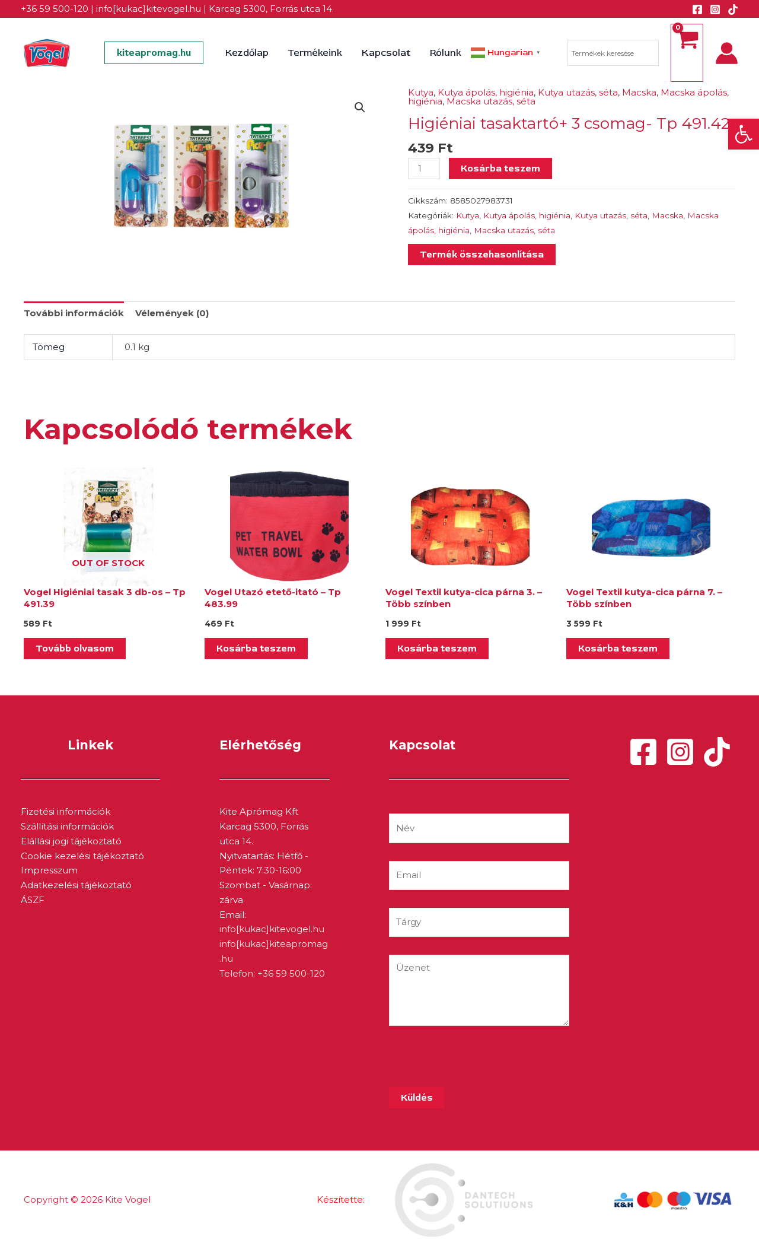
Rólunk (445, 53)
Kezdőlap (247, 53)
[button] (743, 134)
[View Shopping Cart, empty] (687, 53)
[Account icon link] (726, 53)
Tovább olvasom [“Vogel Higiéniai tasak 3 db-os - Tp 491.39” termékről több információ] (75, 648)
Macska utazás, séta (491, 101)
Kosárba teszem (500, 168)
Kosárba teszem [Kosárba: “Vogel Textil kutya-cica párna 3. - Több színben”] (437, 648)
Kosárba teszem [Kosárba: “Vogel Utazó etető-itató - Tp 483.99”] (256, 648)
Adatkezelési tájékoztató (76, 885)
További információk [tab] (74, 313)
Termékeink (315, 53)
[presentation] (479, 1064)
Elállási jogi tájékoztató (71, 841)
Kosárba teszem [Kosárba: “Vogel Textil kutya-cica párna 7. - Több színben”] (618, 648)
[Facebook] (697, 9)
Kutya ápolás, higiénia (486, 92)
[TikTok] (733, 9)
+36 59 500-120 (54, 8)
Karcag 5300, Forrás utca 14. (271, 8)
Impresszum (49, 870)
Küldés (417, 1098)
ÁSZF (32, 899)
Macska (639, 92)
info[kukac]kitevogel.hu (148, 8)
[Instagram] (715, 9)
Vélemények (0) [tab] (172, 313)
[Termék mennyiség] (424, 168)
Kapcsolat (386, 53)
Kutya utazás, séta (578, 92)
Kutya (420, 92)
